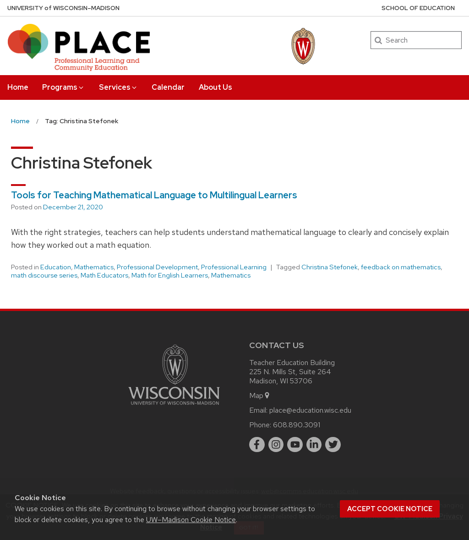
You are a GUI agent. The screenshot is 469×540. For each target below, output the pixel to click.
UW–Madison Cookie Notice (191, 519)
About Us (215, 87)
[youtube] (295, 445)
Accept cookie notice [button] (389, 508)
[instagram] (276, 445)
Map (260, 395)
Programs (63, 87)
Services (118, 87)
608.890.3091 (296, 425)
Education (55, 267)
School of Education (418, 8)
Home (17, 87)
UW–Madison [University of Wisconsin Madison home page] (63, 8)
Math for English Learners (169, 275)
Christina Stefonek (329, 267)
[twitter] (333, 445)
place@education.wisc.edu (310, 410)
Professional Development (157, 267)
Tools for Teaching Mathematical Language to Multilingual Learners (154, 195)
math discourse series (44, 275)
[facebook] (257, 445)
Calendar (168, 87)
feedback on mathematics (401, 267)
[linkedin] (314, 445)
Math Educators (104, 275)
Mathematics (94, 267)
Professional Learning (234, 267)
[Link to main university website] (174, 406)
